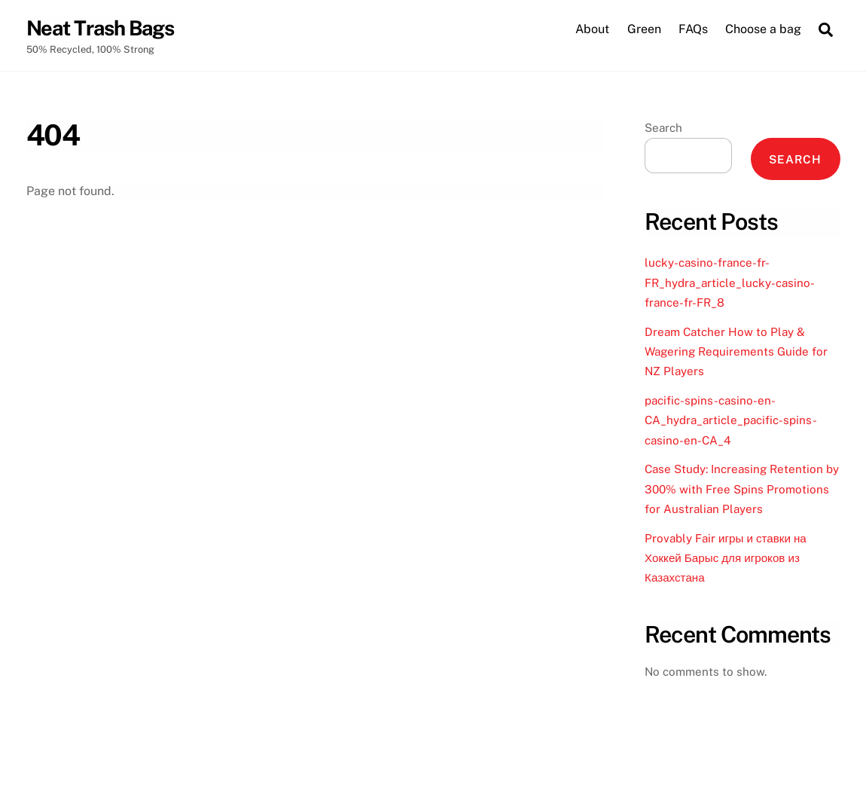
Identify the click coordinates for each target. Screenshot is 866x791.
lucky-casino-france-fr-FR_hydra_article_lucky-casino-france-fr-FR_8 (730, 282)
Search (663, 127)
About (592, 29)
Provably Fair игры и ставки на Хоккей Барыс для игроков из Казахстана (726, 558)
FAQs (693, 29)
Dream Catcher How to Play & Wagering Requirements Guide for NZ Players (736, 351)
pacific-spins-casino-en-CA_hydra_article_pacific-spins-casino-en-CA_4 (731, 420)
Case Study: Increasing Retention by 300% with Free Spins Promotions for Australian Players (742, 489)
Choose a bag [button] (763, 29)
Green (644, 29)
